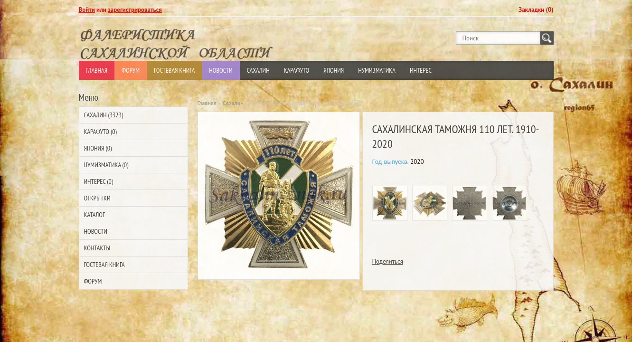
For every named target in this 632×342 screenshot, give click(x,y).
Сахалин (258, 70)
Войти (87, 10)
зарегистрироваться (135, 10)
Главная (97, 70)
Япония (333, 70)
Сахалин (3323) (103, 115)
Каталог (94, 214)
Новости (220, 70)
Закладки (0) (536, 10)
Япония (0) (98, 148)
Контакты (97, 248)
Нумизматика (377, 70)
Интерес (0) (98, 181)
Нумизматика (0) (106, 165)
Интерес (421, 70)
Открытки (97, 198)
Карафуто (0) (100, 131)
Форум (131, 70)
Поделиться (388, 261)
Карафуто (297, 70)
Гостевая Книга (174, 70)
